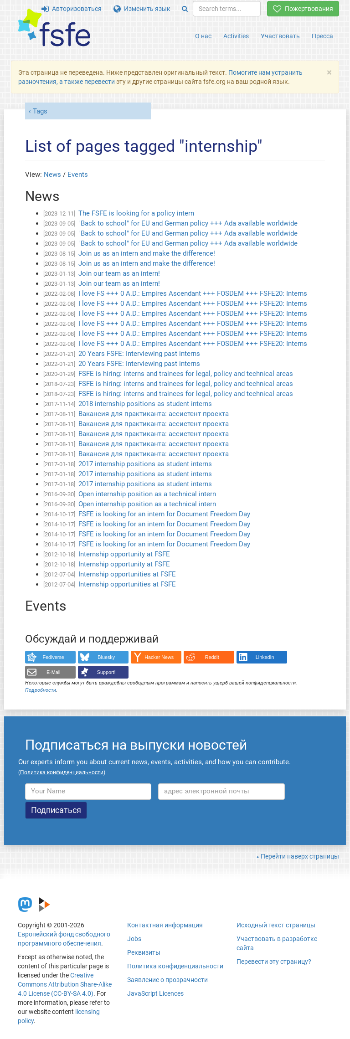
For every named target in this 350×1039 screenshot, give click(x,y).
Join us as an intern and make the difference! (146, 253)
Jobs (134, 938)
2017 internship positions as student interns (145, 464)
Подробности (40, 690)
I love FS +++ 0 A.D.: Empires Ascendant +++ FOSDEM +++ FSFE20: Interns (192, 293)
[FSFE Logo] (54, 28)
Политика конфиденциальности (175, 966)
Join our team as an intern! (119, 273)
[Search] (184, 8)
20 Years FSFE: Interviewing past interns (139, 354)
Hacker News (159, 657)
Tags (40, 111)
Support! (106, 672)
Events (77, 174)
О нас (203, 36)
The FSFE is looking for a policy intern (136, 213)
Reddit (212, 657)
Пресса (322, 36)
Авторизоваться (71, 8)
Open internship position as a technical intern (147, 494)
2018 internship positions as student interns (145, 404)
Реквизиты (143, 952)
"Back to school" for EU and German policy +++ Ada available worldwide (188, 223)
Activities (236, 36)
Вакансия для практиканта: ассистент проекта (153, 414)
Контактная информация (165, 925)
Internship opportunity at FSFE (124, 554)
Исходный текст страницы (276, 925)
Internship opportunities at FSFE (127, 574)
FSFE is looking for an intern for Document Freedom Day (164, 514)
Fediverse (53, 657)
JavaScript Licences (155, 993)
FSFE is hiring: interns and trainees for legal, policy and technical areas (185, 374)
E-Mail (53, 672)
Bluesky (106, 657)
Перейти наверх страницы (300, 856)
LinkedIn (265, 657)
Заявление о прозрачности (167, 979)
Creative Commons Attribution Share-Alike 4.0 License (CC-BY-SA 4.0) (65, 984)
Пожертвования (303, 8)
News (52, 174)
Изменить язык (141, 8)
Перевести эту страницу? (274, 961)
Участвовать (280, 36)
